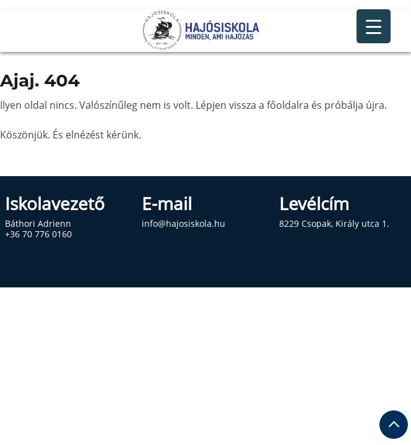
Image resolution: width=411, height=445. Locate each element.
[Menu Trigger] (374, 26)
